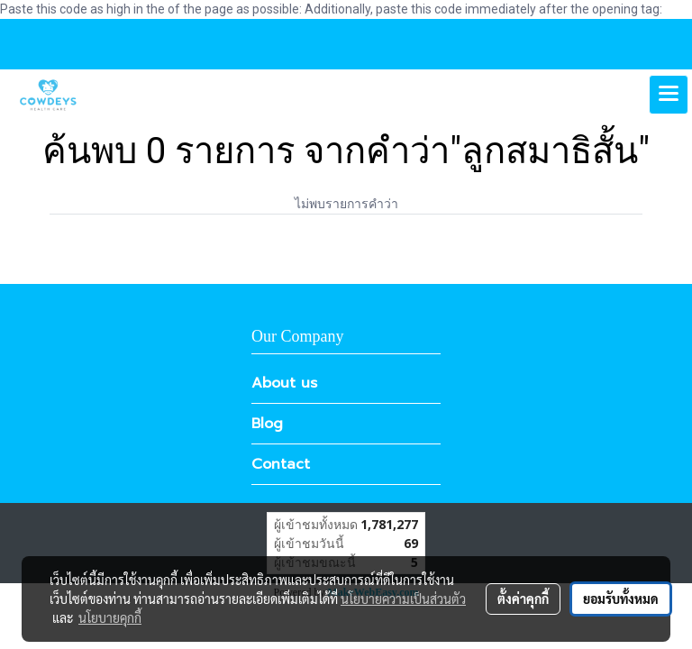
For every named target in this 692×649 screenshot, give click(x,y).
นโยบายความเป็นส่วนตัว (403, 598)
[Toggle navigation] (668, 94)
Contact (280, 464)
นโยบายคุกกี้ (109, 617)
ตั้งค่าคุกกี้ (523, 598)
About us (284, 383)
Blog (267, 423)
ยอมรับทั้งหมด (621, 598)
